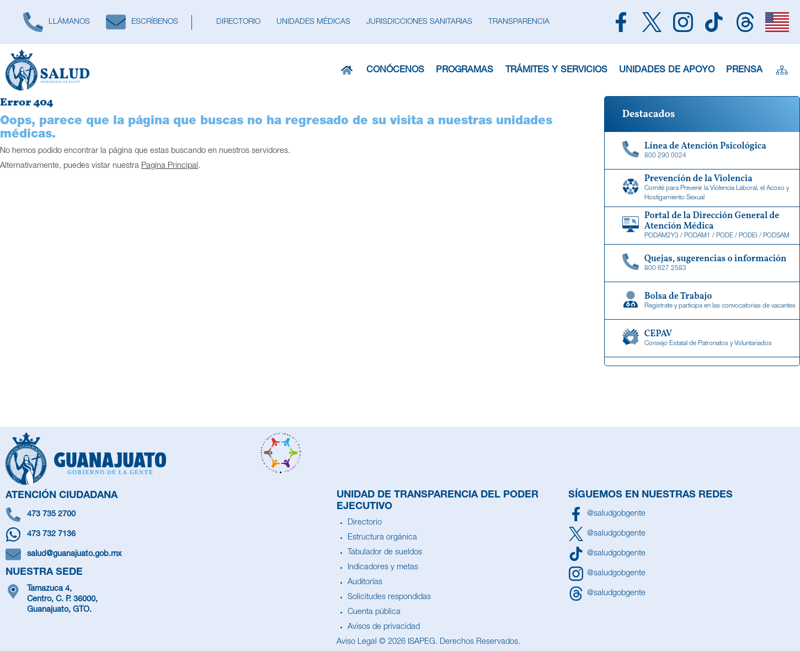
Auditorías (365, 582)
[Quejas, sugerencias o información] (702, 263)
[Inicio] (346, 70)
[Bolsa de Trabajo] (702, 301)
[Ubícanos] (168, 600)
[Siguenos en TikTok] (714, 22)
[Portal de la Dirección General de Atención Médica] (702, 226)
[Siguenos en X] (651, 22)
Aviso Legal (357, 642)
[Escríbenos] (141, 22)
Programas (464, 70)
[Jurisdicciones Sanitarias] (419, 22)
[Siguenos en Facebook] (620, 22)
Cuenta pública (374, 612)
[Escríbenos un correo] (168, 554)
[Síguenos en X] (607, 534)
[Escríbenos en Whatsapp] (168, 534)
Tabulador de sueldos (385, 553)
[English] (777, 22)
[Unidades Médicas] (313, 22)
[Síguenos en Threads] (607, 593)
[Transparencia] (518, 22)
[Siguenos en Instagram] (683, 22)
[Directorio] (238, 22)
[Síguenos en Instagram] (607, 574)
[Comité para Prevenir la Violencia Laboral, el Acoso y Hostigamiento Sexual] (702, 188)
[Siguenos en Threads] (745, 22)
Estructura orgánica (382, 538)
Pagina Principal (169, 166)
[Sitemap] (782, 70)
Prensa (744, 70)
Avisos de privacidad (384, 627)
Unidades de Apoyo (666, 70)
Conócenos (395, 70)
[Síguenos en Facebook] (607, 514)
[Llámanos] (56, 22)
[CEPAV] (702, 338)
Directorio (365, 523)
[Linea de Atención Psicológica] (702, 151)
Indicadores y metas (383, 567)
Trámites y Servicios (556, 70)
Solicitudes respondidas (389, 597)
